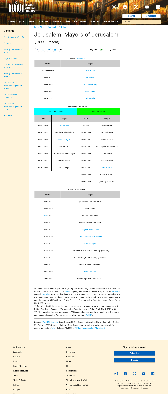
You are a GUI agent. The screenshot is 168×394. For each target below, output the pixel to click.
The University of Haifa (14, 37)
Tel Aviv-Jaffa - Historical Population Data (13, 106)
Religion (16, 389)
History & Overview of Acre (13, 51)
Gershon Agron (64, 139)
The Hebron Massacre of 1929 (13, 66)
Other (63, 27)
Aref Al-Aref (107, 167)
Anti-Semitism (19, 347)
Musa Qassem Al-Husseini (90, 236)
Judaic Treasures (20, 370)
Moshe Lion (90, 70)
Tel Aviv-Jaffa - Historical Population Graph (13, 85)
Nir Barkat (90, 77)
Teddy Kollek (90, 98)
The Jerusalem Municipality (94, 328)
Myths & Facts (19, 380)
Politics (16, 385)
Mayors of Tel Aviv (12, 58)
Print (113, 50)
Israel (15, 361)
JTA (54, 328)
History (16, 356)
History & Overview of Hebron (13, 75)
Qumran (7, 43)
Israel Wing (39, 27)
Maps (15, 375)
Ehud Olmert (90, 91)
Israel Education (20, 366)
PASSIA (88, 315)
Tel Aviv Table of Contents (11, 96)
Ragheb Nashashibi (90, 229)
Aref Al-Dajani (90, 243)
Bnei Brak (8, 115)
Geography (52, 27)
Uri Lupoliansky (90, 84)
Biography (17, 352)
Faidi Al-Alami (90, 271)
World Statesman (50, 322)
